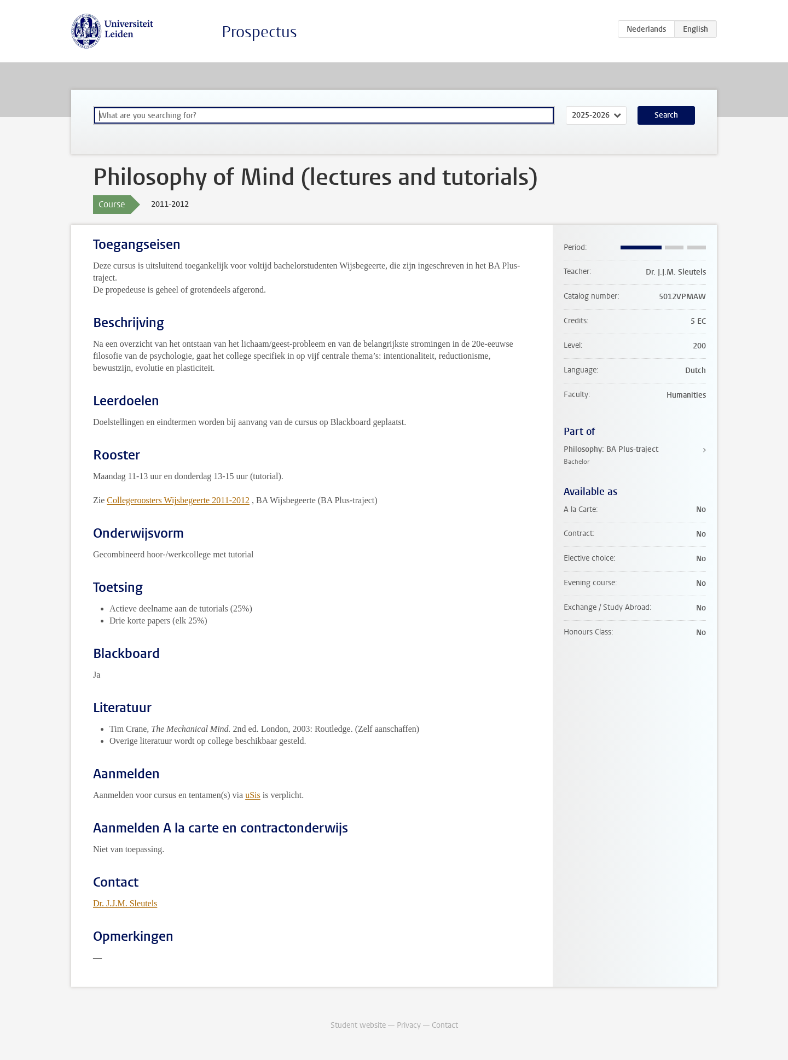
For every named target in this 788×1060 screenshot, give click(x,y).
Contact (445, 1025)
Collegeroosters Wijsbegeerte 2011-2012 (178, 500)
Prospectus (259, 32)
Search (666, 115)
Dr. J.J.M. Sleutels (125, 903)
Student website (358, 1025)
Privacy (409, 1025)
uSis (252, 795)
